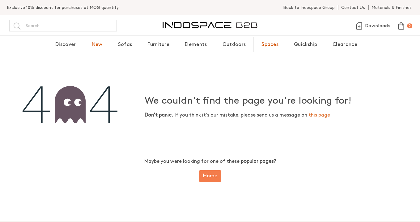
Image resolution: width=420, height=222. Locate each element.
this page (319, 115)
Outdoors (234, 44)
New (97, 44)
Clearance (345, 44)
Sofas (125, 44)
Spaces (269, 44)
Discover (65, 44)
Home (210, 176)
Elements (196, 44)
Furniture (158, 44)
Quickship (305, 44)
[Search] (17, 25)
